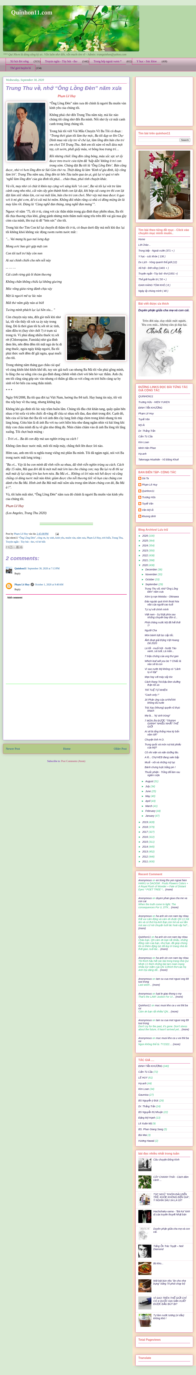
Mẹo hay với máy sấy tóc (159, 676)
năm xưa (81, 537)
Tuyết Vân (144, 419)
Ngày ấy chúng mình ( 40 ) (153, 290)
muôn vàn (70, 537)
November (151, 574)
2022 (145, 555)
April (148, 801)
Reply (17, 573)
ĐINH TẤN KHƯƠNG (150, 407)
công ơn (41, 537)
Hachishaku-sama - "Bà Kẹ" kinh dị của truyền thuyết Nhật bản (171, 1213)
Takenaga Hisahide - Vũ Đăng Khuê (158, 459)
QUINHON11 (145, 396)
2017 (145, 831)
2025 (145, 540)
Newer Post (13, 748)
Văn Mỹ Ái (148, 509)
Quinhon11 (20, 568)
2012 (145, 856)
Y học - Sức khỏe (147, 61)
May (148, 796)
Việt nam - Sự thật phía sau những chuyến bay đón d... (161, 616)
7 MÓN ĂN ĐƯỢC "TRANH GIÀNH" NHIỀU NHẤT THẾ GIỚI (161, 723)
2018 (145, 827)
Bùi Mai (142, 1135)
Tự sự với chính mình (157, 609)
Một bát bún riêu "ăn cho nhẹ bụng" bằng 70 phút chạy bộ (169, 1282)
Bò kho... (158, 1263)
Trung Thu (117, 537)
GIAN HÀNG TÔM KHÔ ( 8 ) (154, 285)
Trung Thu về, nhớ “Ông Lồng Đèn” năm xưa (161, 590)
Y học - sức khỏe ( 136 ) (151, 256)
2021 (145, 560)
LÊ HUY (143, 1077)
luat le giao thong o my (168, 993)
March (149, 806)
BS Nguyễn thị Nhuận (150, 1112)
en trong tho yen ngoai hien (171, 880)
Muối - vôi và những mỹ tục (160, 762)
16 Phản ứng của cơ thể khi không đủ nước (160, 701)
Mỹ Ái (141, 425)
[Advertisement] (66, 712)
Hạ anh (142, 453)
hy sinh (50, 537)
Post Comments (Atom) (73, 761)
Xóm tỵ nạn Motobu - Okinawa (162, 596)
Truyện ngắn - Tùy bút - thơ (61, 61)
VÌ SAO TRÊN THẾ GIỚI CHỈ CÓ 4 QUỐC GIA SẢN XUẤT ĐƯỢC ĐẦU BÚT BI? (169, 1300)
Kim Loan (143, 442)
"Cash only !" (152, 694)
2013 (145, 851)
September (151, 584)
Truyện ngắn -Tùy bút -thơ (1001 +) (158, 273)
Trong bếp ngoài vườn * (108, 61)
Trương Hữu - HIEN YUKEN (154, 402)
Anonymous (145, 880)
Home (67, 748)
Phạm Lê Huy (21, 533)
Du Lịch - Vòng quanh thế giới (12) (157, 262)
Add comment (14, 597)
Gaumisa (143, 1094)
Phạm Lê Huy (146, 413)
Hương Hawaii (146, 1140)
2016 (145, 836)
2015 (145, 841)
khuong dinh (149, 516)
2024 (145, 545)
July (147, 786)
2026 (145, 535)
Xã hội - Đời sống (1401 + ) (153, 268)
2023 (145, 550)
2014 (145, 846)
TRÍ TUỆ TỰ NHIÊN (156, 689)
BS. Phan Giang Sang (150, 1129)
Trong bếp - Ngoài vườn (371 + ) (156, 250)
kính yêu (59, 537)
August (149, 781)
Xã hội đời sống (19, 61)
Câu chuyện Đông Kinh (166, 1159)
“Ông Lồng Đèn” (27, 537)
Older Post (120, 748)
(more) (169, 889)
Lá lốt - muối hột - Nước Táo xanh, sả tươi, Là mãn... (160, 650)
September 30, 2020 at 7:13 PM (43, 568)
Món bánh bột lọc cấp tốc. (159, 635)
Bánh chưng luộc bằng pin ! (160, 767)
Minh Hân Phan (147, 448)
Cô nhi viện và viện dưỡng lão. (162, 752)
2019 (145, 822)
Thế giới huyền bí (20, 68)
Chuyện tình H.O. (154, 739)
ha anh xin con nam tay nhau (172, 916)
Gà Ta (145, 478)
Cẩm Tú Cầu (145, 436)
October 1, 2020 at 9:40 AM (49, 584)
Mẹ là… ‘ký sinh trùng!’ (157, 715)
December (151, 569)
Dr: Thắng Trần (146, 430)
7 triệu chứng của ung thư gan (162, 656)
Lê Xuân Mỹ (145, 1123)
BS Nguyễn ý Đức (148, 1100)
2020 (145, 565)
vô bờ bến (40, 541)
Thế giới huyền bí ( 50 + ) (152, 279)
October (150, 579)
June (148, 791)
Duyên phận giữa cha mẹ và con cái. (163, 310)
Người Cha (151, 630)
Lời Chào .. (144, 244)
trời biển (106, 537)
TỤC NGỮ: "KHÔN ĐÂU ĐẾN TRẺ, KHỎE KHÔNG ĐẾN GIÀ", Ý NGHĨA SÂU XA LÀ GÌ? (171, 1197)
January (150, 815)
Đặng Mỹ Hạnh (146, 1117)
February (150, 810)
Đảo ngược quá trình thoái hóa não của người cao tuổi (162, 603)
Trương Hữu (149, 497)
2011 (145, 861)
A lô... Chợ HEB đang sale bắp (162, 757)
